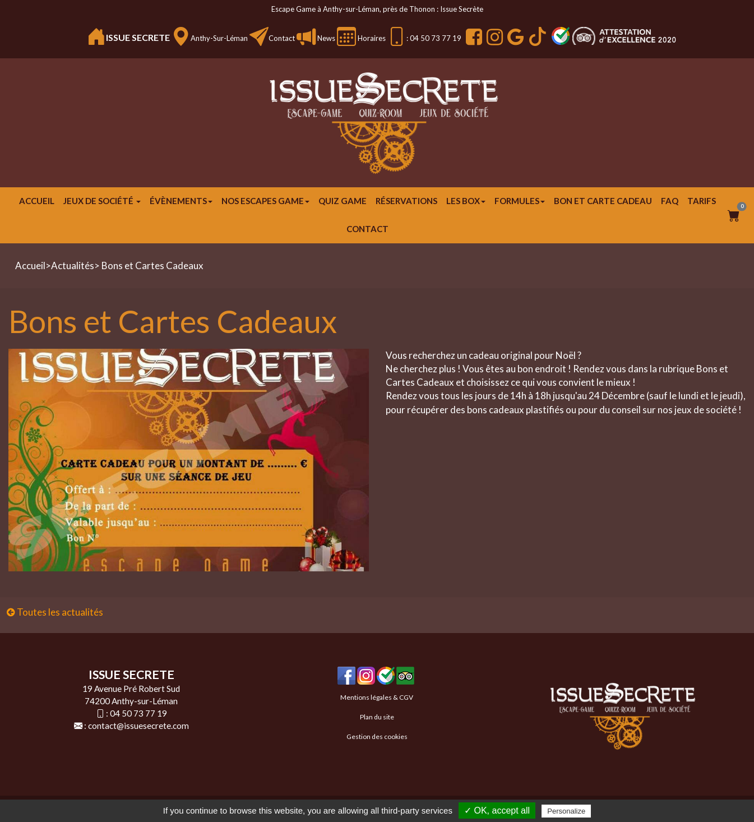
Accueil (36, 201)
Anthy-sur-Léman (219, 38)
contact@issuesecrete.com (138, 726)
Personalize (566, 811)
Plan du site (377, 717)
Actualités (72, 265)
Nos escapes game (265, 201)
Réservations (406, 201)
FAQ (669, 201)
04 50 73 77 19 (138, 713)
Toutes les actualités (55, 612)
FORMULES (519, 201)
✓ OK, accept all (497, 810)
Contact (282, 38)
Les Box (465, 201)
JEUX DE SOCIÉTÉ (102, 201)
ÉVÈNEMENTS (181, 201)
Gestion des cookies (377, 736)
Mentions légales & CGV (376, 697)
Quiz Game (342, 201)
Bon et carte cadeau (603, 201)
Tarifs (701, 201)
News (325, 38)
